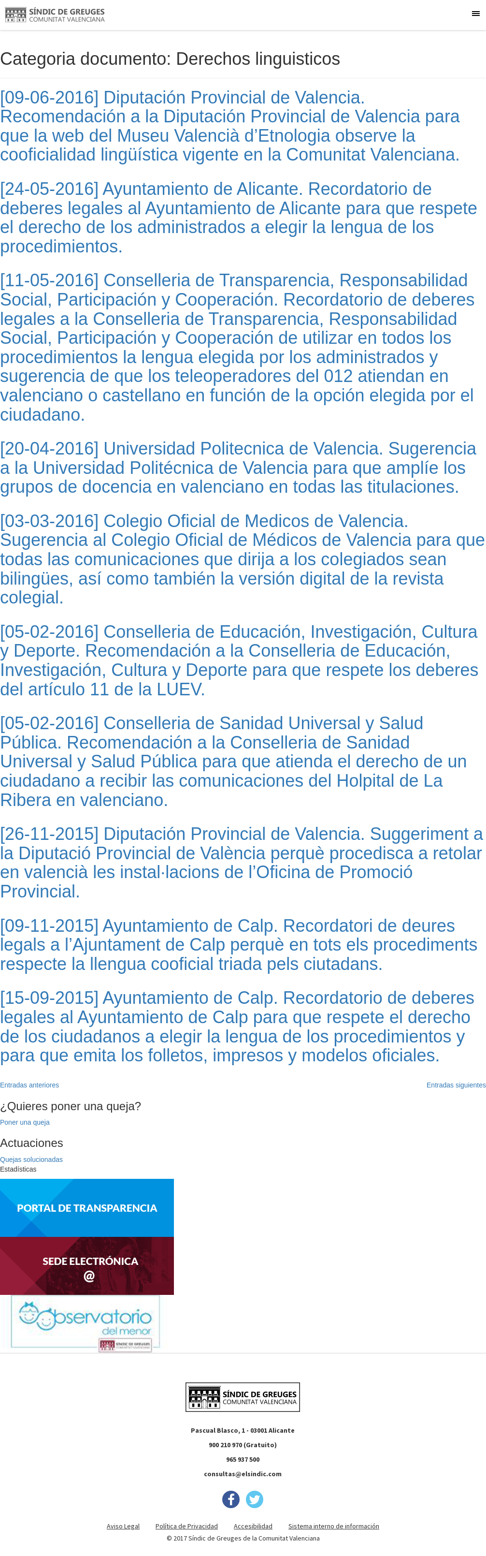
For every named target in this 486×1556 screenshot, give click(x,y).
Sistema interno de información (333, 1526)
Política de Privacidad (187, 1526)
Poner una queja (25, 1122)
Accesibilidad (253, 1526)
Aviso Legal (123, 1526)
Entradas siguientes (456, 1085)
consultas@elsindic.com (243, 1473)
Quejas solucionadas (31, 1159)
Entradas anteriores (29, 1085)
